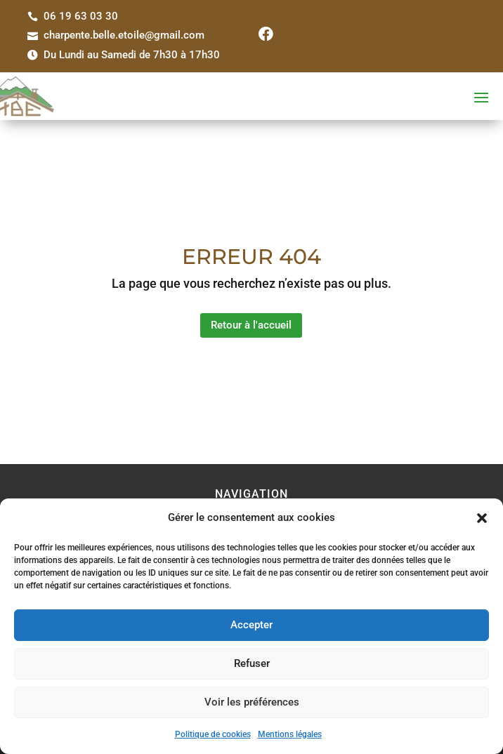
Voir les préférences (251, 702)
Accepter (251, 625)
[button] (482, 518)
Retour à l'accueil (251, 325)
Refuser (252, 663)
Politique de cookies (213, 734)
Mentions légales (290, 734)
